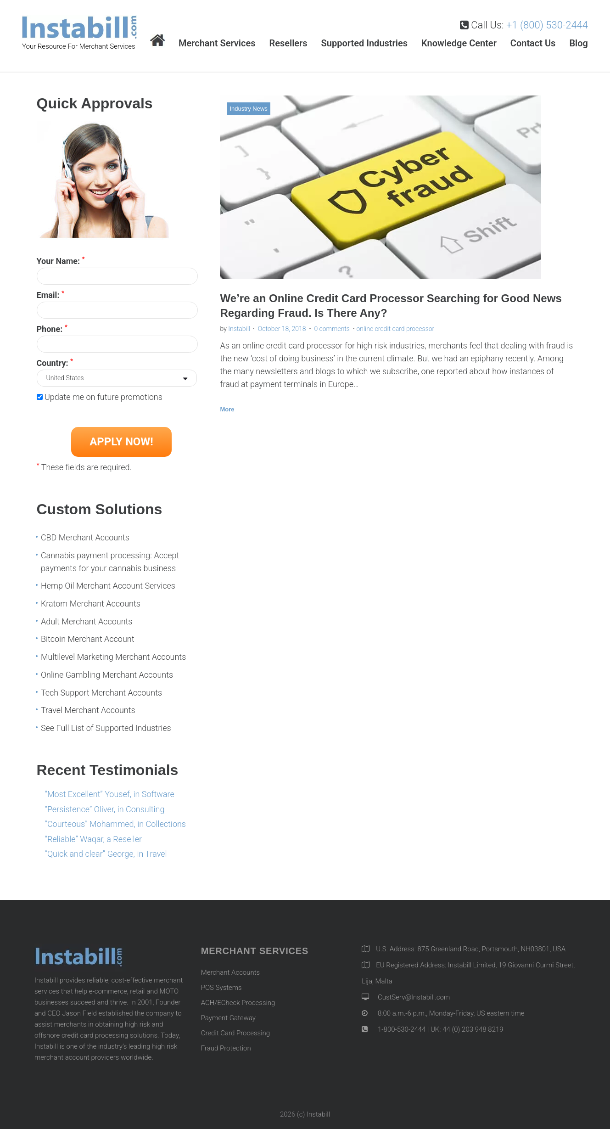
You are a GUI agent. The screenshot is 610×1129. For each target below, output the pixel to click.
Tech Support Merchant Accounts (101, 690)
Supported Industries (364, 40)
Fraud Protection (226, 1046)
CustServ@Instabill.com (414, 995)
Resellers (288, 40)
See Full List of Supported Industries (106, 725)
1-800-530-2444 (400, 1027)
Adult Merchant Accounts (87, 619)
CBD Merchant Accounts (85, 535)
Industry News (248, 106)
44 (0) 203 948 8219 (472, 1027)
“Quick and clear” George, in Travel (106, 851)
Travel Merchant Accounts (88, 708)
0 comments (332, 326)
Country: (55, 359)
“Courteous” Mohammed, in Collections (115, 821)
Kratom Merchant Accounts (90, 601)
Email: (51, 292)
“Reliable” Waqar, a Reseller (93, 837)
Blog (578, 40)
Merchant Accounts (230, 970)
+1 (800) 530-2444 (547, 22)
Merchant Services (217, 40)
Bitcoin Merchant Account (87, 636)
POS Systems (221, 985)
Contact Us (533, 40)
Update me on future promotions (103, 394)
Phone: (52, 325)
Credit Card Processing (235, 1031)
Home (157, 38)
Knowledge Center (459, 40)
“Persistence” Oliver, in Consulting (105, 806)
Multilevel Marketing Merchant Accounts (113, 654)
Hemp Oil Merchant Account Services (108, 583)
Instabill (239, 326)
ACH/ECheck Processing (238, 1000)
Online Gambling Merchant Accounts (107, 672)
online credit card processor (395, 326)
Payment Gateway (228, 1015)
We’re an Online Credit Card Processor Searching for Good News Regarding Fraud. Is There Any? (393, 302)
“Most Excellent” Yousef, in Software (109, 792)
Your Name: (61, 258)
